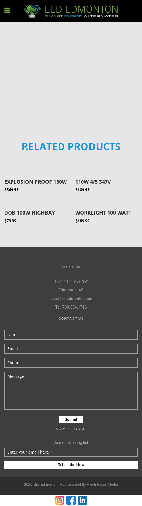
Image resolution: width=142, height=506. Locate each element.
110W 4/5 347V (93, 181)
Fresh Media (102, 484)
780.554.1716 (74, 307)
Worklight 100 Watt (103, 212)
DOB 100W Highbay (29, 212)
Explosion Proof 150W (35, 181)
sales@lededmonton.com (71, 298)
